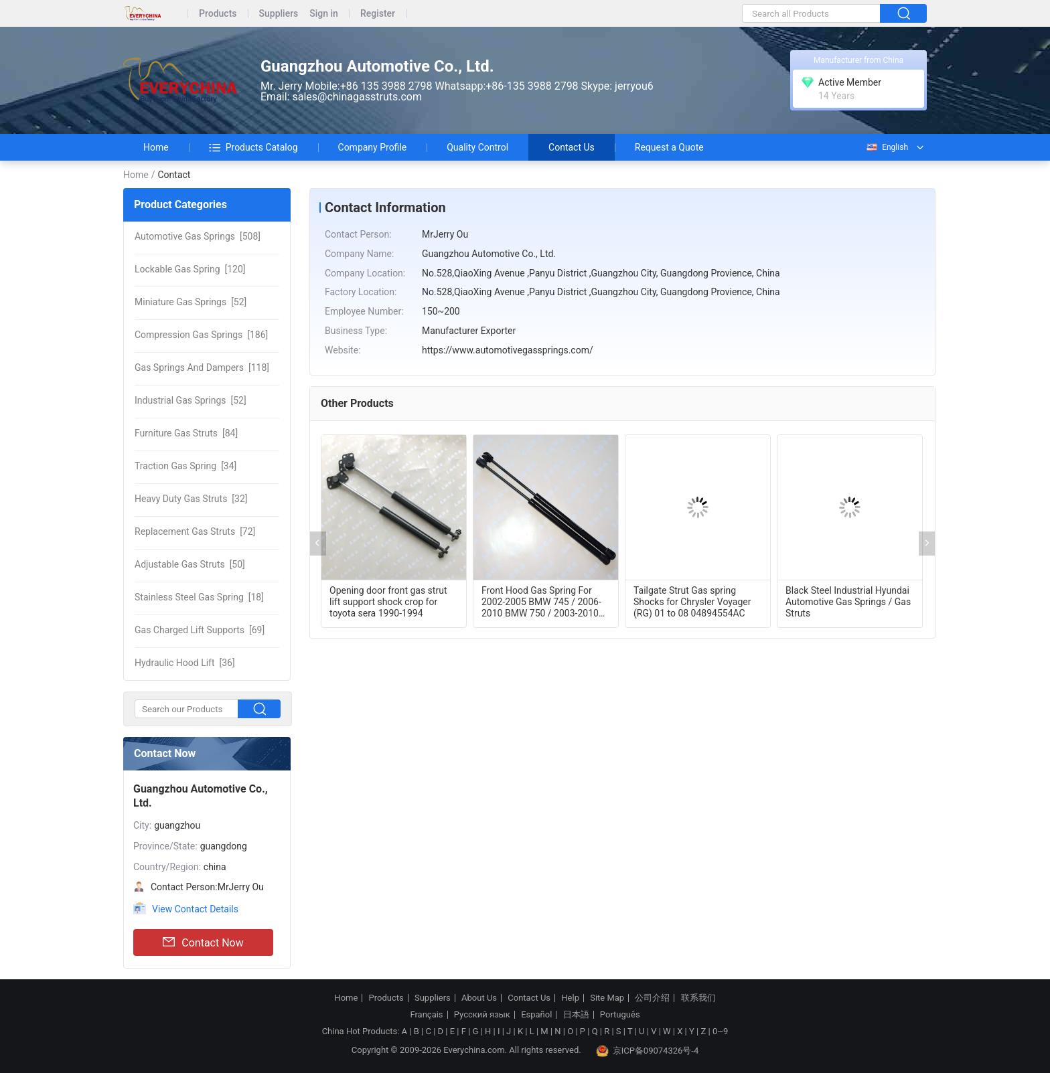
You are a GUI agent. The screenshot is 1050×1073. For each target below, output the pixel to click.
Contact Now (203, 942)
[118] (202, 367)
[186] (201, 334)
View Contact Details (195, 909)
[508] (197, 236)
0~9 (720, 1031)
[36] (185, 662)
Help (570, 998)
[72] (195, 531)
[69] (200, 630)
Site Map (607, 998)
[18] (199, 597)
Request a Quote (669, 147)
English (886, 147)
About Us (479, 998)
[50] (190, 564)
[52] (190, 302)
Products (218, 13)
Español (536, 1015)
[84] (186, 433)
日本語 (576, 1015)
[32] (191, 498)
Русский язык (482, 1015)
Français (426, 1015)
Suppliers (279, 13)
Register (377, 13)
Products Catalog (253, 147)
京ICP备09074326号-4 (647, 1051)
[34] (185, 466)
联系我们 (698, 998)
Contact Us (571, 147)
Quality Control (477, 147)
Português (620, 1015)
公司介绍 (652, 998)
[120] (190, 269)
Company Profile (372, 147)
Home (156, 147)
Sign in (323, 13)
